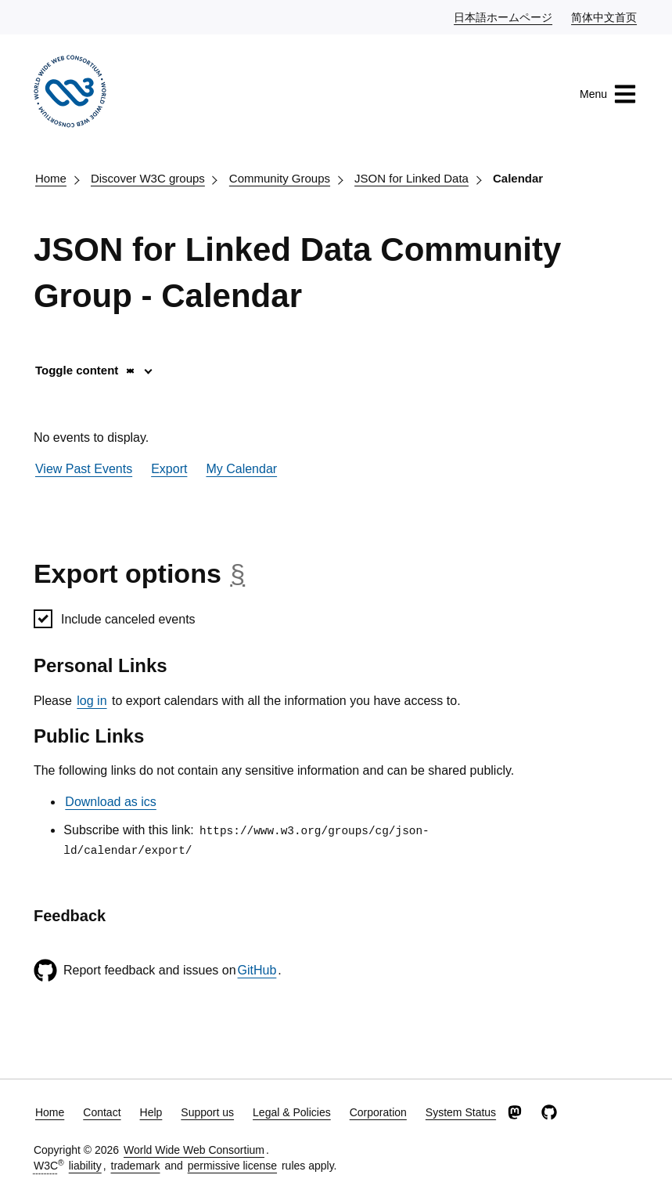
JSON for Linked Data (411, 178)
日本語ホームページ (504, 16)
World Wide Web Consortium (194, 1150)
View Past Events (83, 468)
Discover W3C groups (148, 178)
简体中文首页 (604, 16)
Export (169, 468)
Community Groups (279, 178)
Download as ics (110, 801)
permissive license (232, 1165)
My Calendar (241, 468)
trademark (135, 1165)
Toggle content (85, 370)
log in (91, 700)
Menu (608, 94)
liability (85, 1165)
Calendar (518, 178)
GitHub (257, 970)
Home (50, 178)
